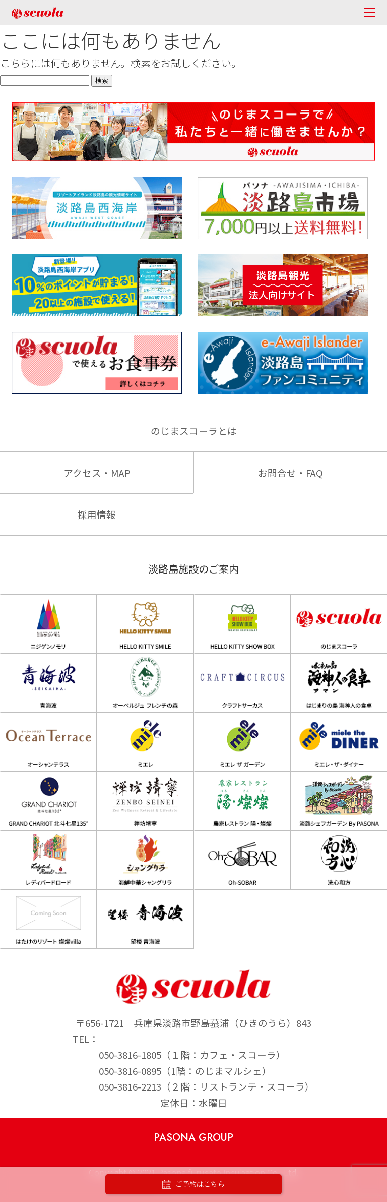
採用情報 (97, 514)
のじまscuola (37, 13)
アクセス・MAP (97, 472)
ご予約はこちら (193, 1184)
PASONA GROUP (193, 1137)
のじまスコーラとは (194, 430)
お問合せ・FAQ (290, 472)
